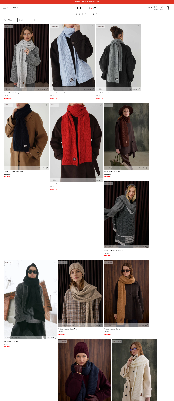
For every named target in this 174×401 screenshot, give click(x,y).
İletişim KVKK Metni (92, 370)
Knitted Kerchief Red (53, 304)
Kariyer (45, 361)
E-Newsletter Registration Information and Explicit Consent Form (121, 331)
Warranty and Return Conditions (96, 358)
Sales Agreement (92, 356)
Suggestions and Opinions (123, 356)
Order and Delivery (66, 358)
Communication (120, 353)
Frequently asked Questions (69, 356)
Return (63, 361)
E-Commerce (92, 400)
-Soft (87, 400)
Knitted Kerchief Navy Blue (97, 231)
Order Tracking (65, 353)
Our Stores (46, 358)
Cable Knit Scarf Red (11, 159)
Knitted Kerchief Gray (11, 86)
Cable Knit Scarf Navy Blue (138, 86)
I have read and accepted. (121, 332)
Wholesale (46, 356)
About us (45, 353)
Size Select (37, 83)
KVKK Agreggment (92, 364)
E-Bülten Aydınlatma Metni (94, 373)
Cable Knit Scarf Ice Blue (54, 86)
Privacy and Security (93, 361)
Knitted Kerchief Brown (54, 159)
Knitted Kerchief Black (137, 159)
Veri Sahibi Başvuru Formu (94, 376)
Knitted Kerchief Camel (54, 231)
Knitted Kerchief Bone (137, 231)
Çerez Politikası (91, 367)
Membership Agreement (94, 353)
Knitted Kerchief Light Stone (14, 304)
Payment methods (66, 364)
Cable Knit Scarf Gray (95, 86)
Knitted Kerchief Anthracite (97, 159)
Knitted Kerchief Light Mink (13, 231)
